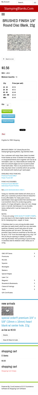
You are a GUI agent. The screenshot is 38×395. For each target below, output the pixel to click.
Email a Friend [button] (8, 121)
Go (35, 3)
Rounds (4, 260)
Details (5, 335)
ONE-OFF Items (7, 253)
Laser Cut (5, 277)
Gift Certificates (7, 293)
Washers (5, 270)
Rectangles (5, 267)
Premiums (5, 256)
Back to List (10, 59)
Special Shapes (7, 274)
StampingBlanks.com (19, 8)
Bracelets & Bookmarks (10, 283)
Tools (4, 289)
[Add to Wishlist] (8, 116)
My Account (5, 2)
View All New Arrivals (10, 340)
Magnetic (5, 280)
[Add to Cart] (7, 111)
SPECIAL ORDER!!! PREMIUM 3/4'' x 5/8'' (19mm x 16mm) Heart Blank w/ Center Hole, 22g (19, 321)
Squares (4, 263)
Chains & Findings (8, 286)
